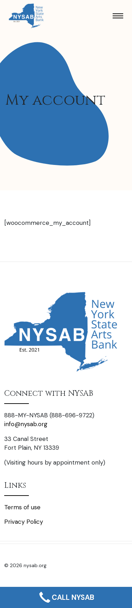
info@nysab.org (26, 424)
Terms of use (22, 507)
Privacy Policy (23, 522)
